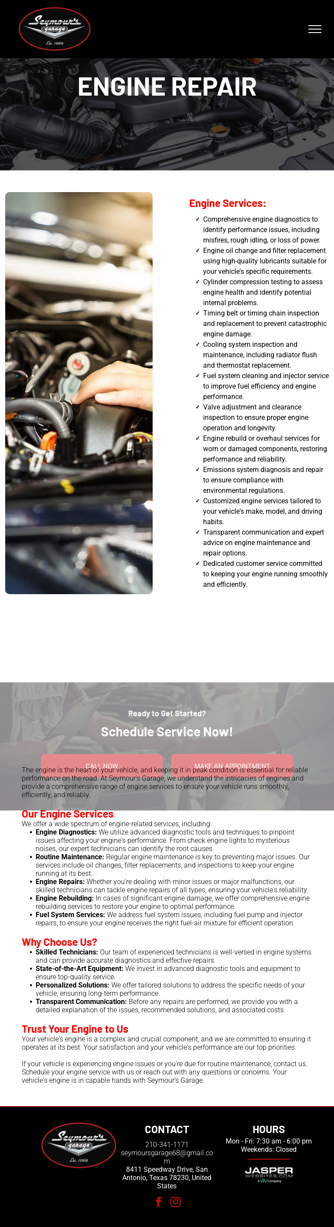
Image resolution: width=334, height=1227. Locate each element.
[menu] (315, 29)
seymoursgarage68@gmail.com (167, 1157)
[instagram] (175, 1203)
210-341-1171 (167, 1145)
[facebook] (158, 1203)
